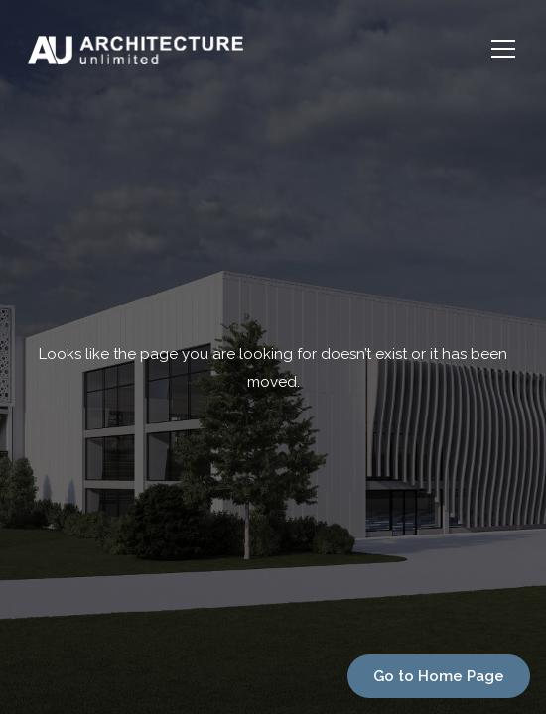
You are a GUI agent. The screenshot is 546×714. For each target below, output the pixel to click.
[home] (244, 48)
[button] (499, 48)
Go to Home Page (438, 676)
